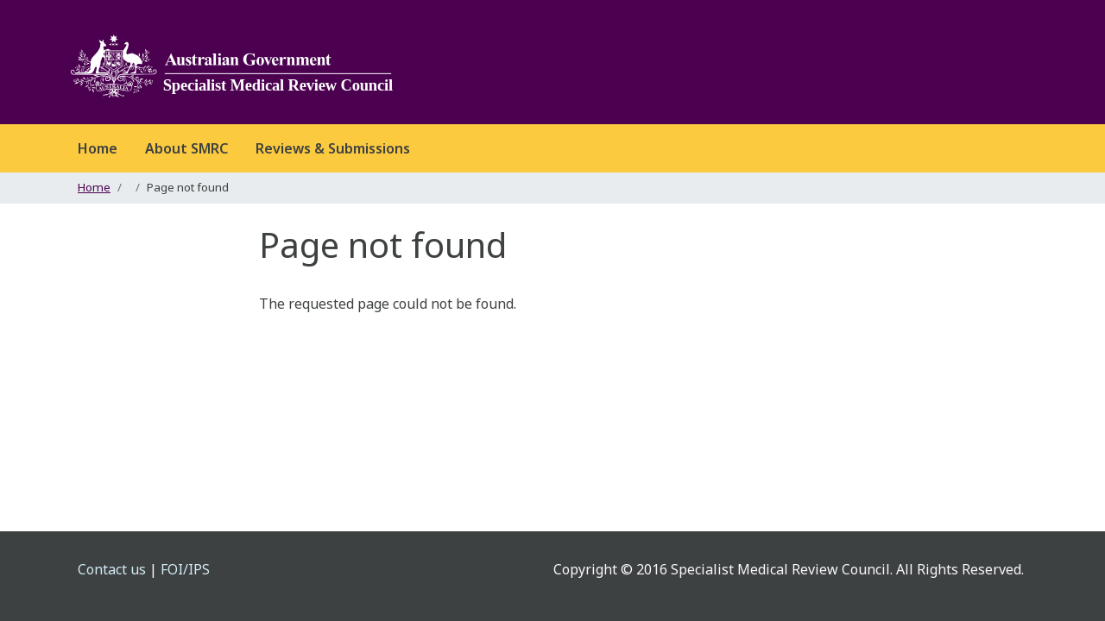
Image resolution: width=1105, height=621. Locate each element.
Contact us (112, 569)
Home (97, 148)
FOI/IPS (185, 569)
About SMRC (186, 148)
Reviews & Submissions (333, 148)
